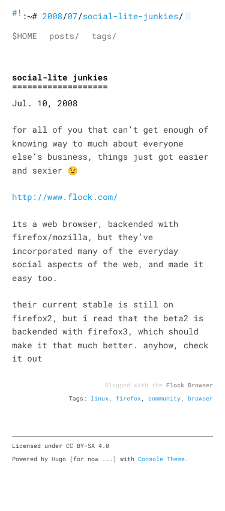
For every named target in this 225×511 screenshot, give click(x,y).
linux (100, 398)
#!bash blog (17, 12)
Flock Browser (189, 385)
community (164, 398)
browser (200, 398)
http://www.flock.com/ (65, 196)
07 (72, 16)
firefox (128, 398)
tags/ (103, 35)
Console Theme (161, 459)
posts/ (64, 35)
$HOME (24, 35)
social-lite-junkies (131, 16)
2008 (52, 16)
